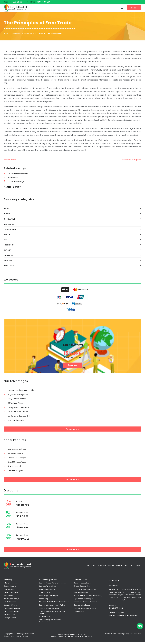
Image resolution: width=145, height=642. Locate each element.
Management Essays (47, 589)
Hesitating (8, 580)
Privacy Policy (123, 633)
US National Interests (18, 173)
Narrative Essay (45, 616)
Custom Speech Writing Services (52, 583)
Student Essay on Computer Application (50, 620)
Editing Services (10, 583)
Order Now (101, 566)
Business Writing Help (47, 586)
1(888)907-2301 (44, 2)
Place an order (72, 429)
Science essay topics (82, 583)
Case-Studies (10, 229)
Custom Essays (10, 586)
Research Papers (11, 592)
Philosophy (9, 265)
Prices (111, 566)
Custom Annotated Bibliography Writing (52, 612)
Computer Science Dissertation (87, 602)
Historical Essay (80, 580)
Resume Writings (10, 605)
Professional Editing (12, 608)
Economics (10, 159)
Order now (73, 365)
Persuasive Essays (11, 599)
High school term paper (83, 599)
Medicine (8, 260)
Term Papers (9, 589)
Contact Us (121, 566)
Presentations (9, 614)
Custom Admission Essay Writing (52, 605)
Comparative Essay (82, 605)
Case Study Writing (46, 592)
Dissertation (8, 595)
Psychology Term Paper (48, 595)
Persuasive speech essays (85, 589)
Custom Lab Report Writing (85, 608)
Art (5, 240)
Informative (9, 219)
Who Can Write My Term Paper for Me (54, 602)
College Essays (10, 617)
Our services (134, 566)
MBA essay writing (81, 592)
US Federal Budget (131, 159)
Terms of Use (110, 633)
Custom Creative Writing (49, 608)
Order (134, 8)
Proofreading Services (48, 580)
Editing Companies (11, 611)
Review (7, 214)
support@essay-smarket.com (123, 615)
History (7, 250)
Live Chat (17, 2)
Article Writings (10, 602)
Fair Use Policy (135, 633)
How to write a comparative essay (88, 595)
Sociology (9, 224)
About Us (91, 566)
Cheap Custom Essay (82, 586)
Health (7, 234)
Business (8, 208)
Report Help (44, 599)
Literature (8, 255)
